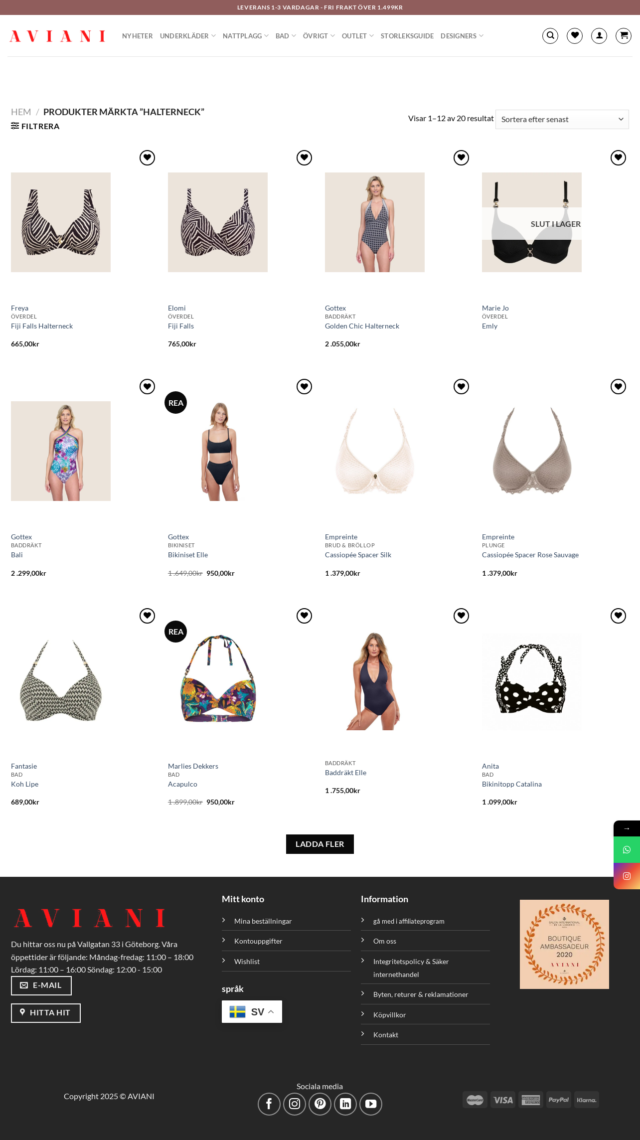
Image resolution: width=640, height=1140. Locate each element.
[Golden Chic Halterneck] (398, 222)
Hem (21, 111)
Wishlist (247, 961)
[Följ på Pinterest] (320, 1104)
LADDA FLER (320, 843)
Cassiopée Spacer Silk (358, 554)
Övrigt (319, 35)
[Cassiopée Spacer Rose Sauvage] (555, 451)
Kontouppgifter (258, 941)
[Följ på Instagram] (295, 1104)
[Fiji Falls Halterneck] (84, 222)
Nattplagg (246, 35)
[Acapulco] (241, 680)
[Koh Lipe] (84, 680)
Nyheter (137, 36)
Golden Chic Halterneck (362, 326)
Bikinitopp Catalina (512, 784)
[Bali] (84, 451)
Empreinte (341, 536)
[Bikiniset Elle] (241, 451)
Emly (489, 326)
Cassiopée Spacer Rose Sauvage (530, 554)
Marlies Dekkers (193, 766)
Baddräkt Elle (345, 772)
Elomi (177, 308)
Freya (19, 308)
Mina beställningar (264, 921)
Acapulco (182, 784)
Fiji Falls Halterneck (42, 326)
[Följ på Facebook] (269, 1104)
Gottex (335, 308)
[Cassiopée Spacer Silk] (398, 451)
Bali (17, 554)
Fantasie (24, 766)
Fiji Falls (181, 326)
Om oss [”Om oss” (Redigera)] (384, 941)
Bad (286, 35)
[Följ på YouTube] (371, 1104)
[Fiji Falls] (241, 222)
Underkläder (188, 35)
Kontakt (385, 1034)
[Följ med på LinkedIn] (345, 1104)
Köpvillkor (389, 1014)
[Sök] (550, 36)
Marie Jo (495, 308)
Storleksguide (407, 36)
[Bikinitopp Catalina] (555, 680)
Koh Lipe (24, 784)
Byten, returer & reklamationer (421, 994)
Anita (490, 766)
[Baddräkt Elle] (398, 680)
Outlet (358, 35)
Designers (462, 35)
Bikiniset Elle (188, 554)
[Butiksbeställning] (562, 119)
